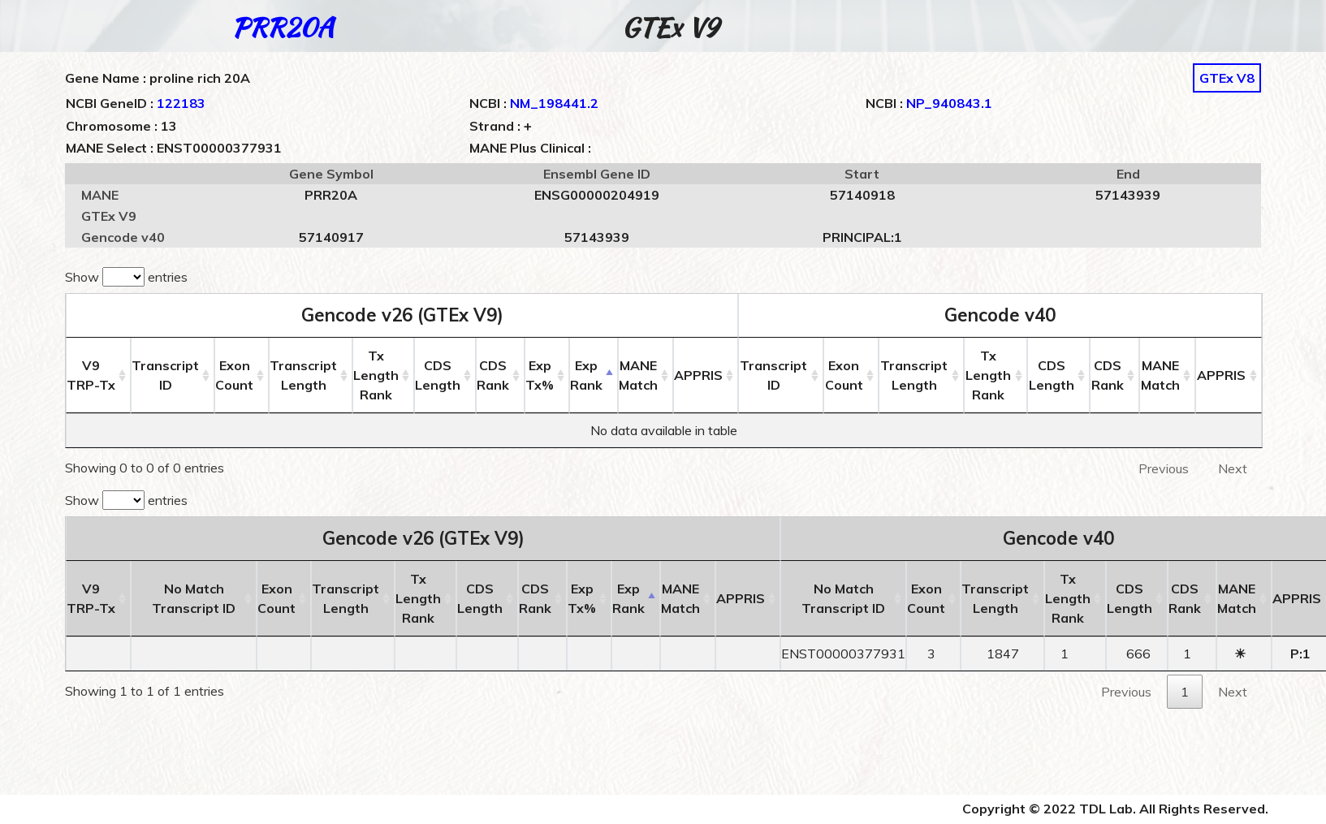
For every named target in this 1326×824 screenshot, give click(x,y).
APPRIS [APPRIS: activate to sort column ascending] (699, 375)
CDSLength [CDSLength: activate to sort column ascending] (438, 375)
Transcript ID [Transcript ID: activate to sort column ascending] (165, 375)
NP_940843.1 (949, 103)
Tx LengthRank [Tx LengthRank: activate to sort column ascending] (376, 375)
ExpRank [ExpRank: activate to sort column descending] (587, 375)
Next (1232, 468)
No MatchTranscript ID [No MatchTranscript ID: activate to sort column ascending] (193, 598)
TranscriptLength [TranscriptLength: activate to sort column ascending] (303, 375)
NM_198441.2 (554, 103)
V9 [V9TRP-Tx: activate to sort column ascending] (91, 375)
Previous (1163, 468)
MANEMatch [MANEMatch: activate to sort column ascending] (639, 375)
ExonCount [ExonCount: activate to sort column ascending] (234, 375)
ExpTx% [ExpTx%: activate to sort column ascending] (540, 375)
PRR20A (282, 27)
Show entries (126, 277)
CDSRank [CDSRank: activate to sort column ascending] (493, 375)
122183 (181, 103)
